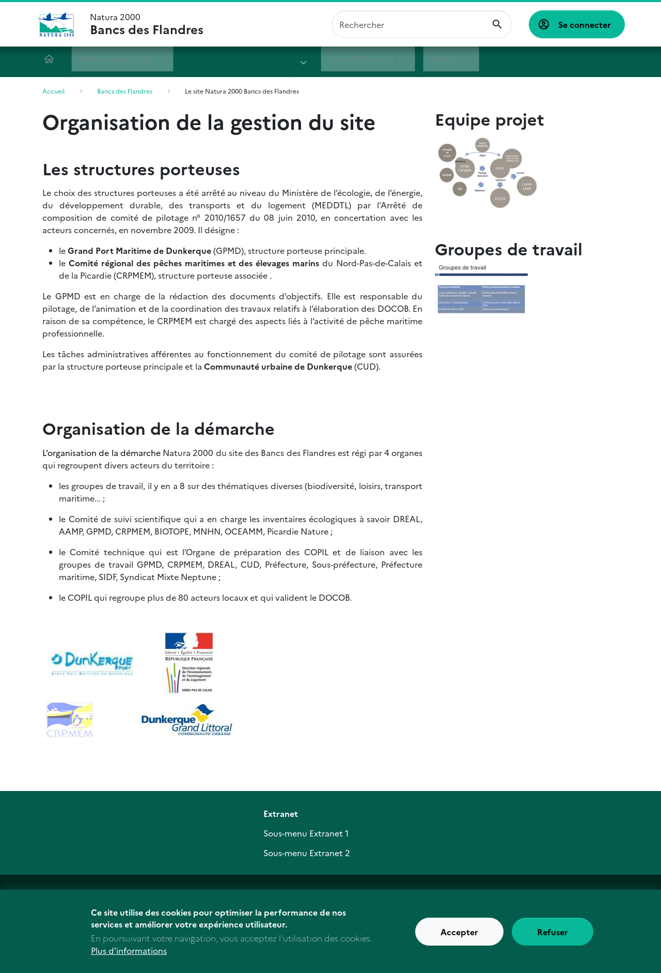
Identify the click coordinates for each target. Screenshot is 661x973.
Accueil (50, 59)
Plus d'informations (129, 954)
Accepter (459, 934)
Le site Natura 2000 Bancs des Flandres (242, 90)
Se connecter (584, 24)
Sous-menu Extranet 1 (306, 833)
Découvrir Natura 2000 (118, 59)
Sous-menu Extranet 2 (306, 852)
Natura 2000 (146, 24)
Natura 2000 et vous (327, 59)
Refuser (552, 934)
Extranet (410, 59)
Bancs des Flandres (225, 59)
